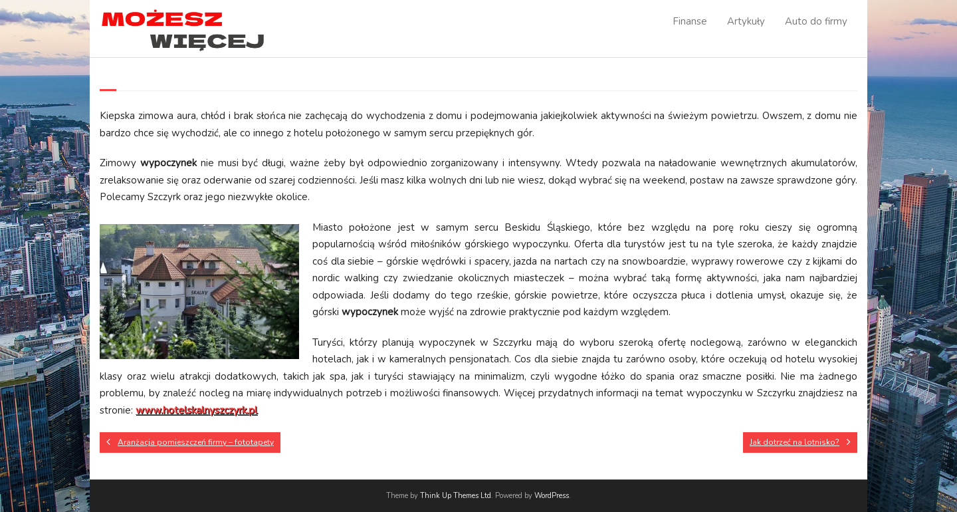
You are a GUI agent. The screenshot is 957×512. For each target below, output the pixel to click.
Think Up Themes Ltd (455, 496)
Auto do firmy (816, 21)
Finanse (690, 21)
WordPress (551, 496)
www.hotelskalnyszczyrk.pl (196, 410)
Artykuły (746, 21)
